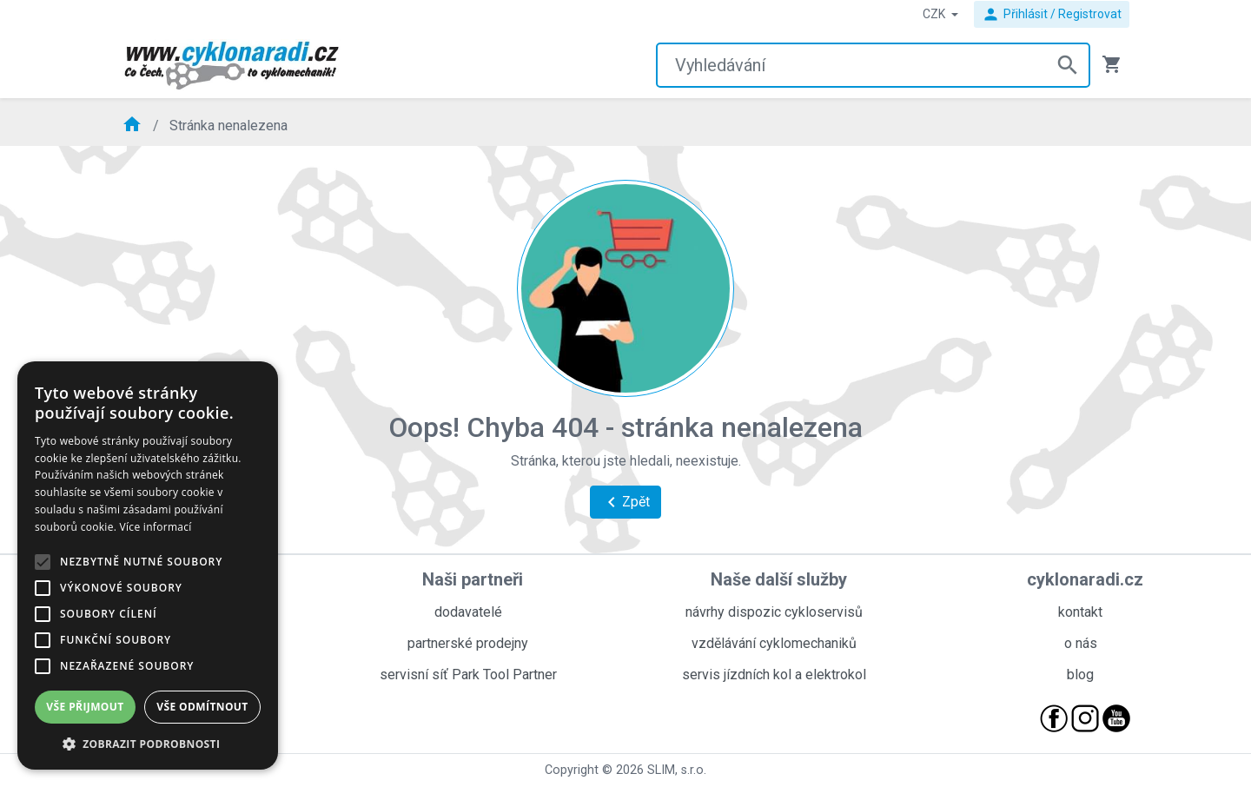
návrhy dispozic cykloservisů (774, 612)
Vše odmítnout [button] (202, 706)
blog (1080, 674)
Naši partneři (472, 579)
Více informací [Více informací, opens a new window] (156, 526)
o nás (1080, 643)
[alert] (147, 565)
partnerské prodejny (467, 643)
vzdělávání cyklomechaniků (774, 643)
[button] (148, 743)
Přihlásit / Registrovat (1052, 14)
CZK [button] (935, 14)
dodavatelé (468, 612)
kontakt (1080, 612)
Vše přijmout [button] (84, 706)
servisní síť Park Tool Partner (468, 674)
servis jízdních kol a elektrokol (774, 674)
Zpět (625, 502)
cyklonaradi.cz (1085, 579)
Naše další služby (779, 579)
